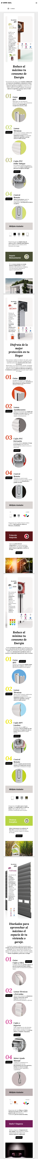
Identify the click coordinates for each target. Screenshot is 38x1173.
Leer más (22, 98)
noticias (13, 8)
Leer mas (8, 132)
